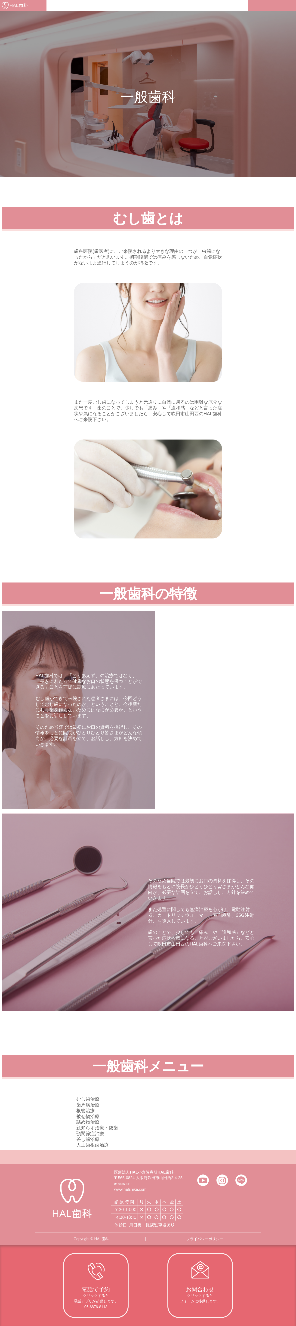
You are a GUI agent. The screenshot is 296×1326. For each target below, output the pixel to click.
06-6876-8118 (126, 1183)
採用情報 (203, 5)
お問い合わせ (232, 5)
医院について (91, 5)
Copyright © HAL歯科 (91, 1239)
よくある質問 (175, 5)
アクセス (147, 5)
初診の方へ (60, 5)
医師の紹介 (120, 5)
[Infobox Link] (96, 1285)
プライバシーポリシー (204, 1239)
